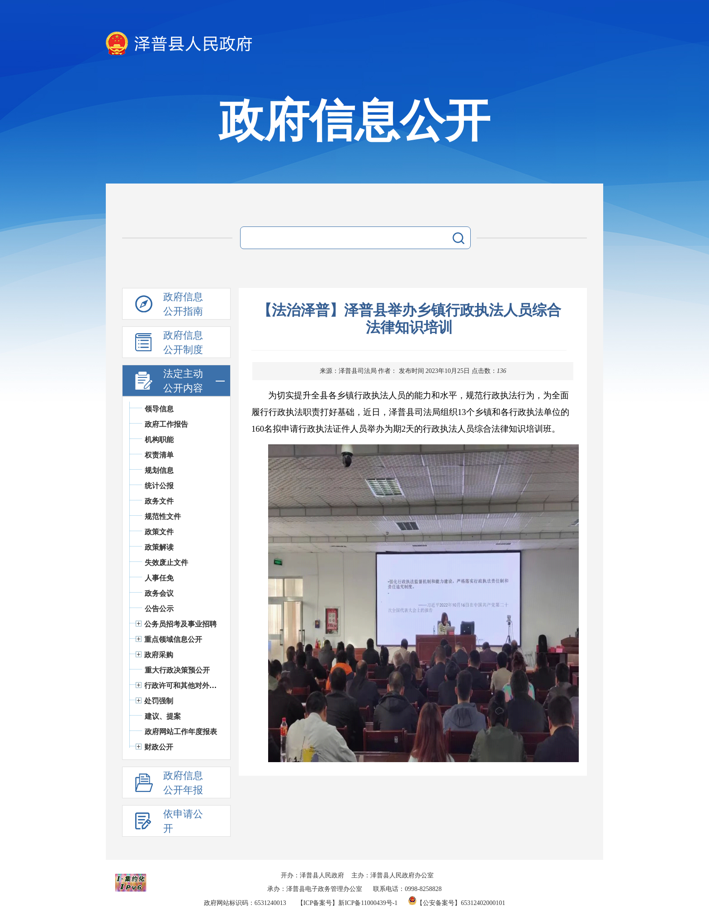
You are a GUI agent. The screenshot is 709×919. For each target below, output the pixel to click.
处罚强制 (158, 701)
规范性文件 (163, 516)
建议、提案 (163, 716)
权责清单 (159, 455)
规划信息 (159, 470)
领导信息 (159, 409)
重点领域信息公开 (173, 639)
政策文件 (159, 532)
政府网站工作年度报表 (181, 731)
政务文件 (159, 501)
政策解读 (159, 547)
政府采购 (158, 655)
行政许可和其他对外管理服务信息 (198, 685)
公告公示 (159, 609)
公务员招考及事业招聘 (180, 624)
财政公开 (158, 747)
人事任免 (159, 578)
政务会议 (159, 593)
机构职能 (159, 439)
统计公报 (159, 486)
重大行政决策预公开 (177, 670)
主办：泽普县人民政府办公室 (392, 875)
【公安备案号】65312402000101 (456, 903)
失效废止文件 (166, 562)
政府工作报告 (166, 424)
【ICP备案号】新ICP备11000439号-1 (347, 903)
